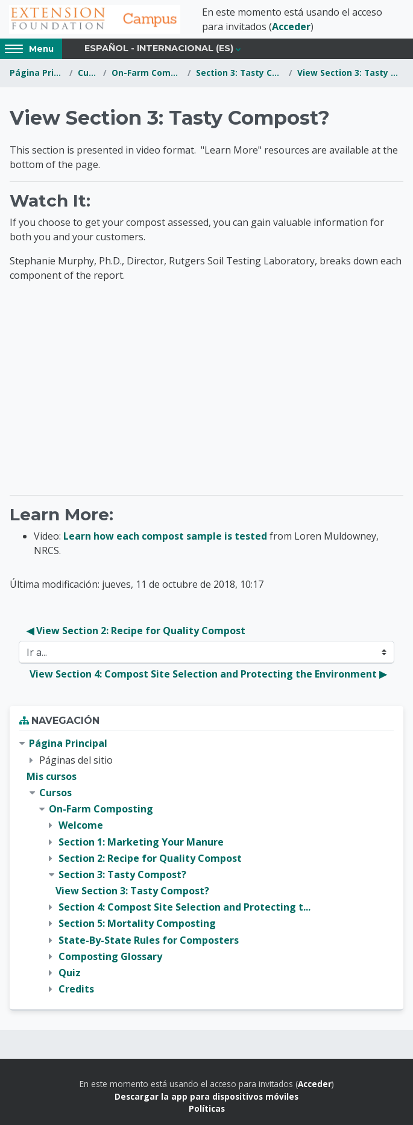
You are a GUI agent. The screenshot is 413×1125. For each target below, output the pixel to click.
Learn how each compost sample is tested (165, 536)
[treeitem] (206, 866)
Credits (76, 989)
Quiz (69, 972)
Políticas (207, 1108)
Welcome (80, 825)
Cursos (88, 72)
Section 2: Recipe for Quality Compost (150, 858)
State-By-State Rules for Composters (148, 940)
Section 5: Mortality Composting (137, 923)
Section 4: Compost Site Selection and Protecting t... (184, 907)
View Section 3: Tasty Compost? (350, 72)
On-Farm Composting (147, 72)
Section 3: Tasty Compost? (240, 72)
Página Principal (37, 72)
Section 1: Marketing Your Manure (141, 842)
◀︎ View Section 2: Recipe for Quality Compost (136, 630)
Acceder (291, 26)
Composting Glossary (110, 956)
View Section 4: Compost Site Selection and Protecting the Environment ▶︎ (208, 674)
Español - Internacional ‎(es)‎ (158, 48)
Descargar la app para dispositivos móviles (206, 1096)
